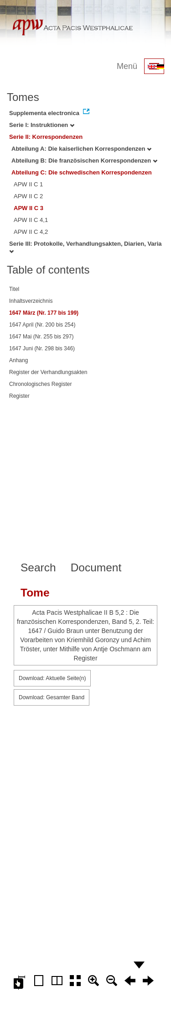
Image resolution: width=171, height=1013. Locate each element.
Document (96, 567)
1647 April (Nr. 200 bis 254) (42, 325)
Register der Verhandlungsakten (48, 372)
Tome (35, 592)
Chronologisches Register (40, 384)
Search (38, 567)
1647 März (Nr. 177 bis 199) (43, 313)
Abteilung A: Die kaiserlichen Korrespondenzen (81, 148)
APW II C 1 (28, 184)
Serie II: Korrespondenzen (46, 136)
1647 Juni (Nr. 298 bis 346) (42, 348)
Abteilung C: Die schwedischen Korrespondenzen (81, 172)
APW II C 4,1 (31, 219)
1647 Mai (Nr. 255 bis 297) (41, 336)
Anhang (18, 360)
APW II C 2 (28, 196)
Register (19, 396)
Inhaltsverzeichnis (30, 301)
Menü (127, 66)
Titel (14, 289)
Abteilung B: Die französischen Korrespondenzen (84, 160)
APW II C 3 (28, 208)
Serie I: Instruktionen (41, 124)
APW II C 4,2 (31, 231)
